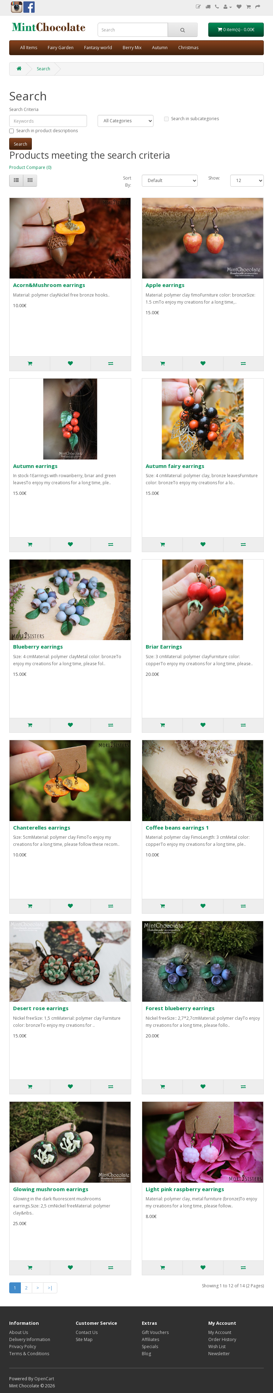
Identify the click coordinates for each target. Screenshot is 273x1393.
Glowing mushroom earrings (50, 1189)
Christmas (188, 48)
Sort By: (127, 181)
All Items (28, 48)
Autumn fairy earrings (175, 465)
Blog (146, 1354)
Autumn (160, 48)
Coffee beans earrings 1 (177, 827)
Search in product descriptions (43, 131)
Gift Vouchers (155, 1332)
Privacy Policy (22, 1347)
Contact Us (87, 1332)
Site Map (84, 1339)
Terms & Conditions (29, 1354)
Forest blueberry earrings (180, 1008)
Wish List (217, 1347)
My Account (219, 1332)
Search (43, 69)
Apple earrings (165, 284)
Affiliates (150, 1339)
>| (50, 1288)
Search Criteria (24, 109)
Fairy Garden (61, 48)
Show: (214, 178)
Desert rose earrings (41, 1008)
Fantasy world (98, 48)
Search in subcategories (191, 119)
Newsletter (219, 1354)
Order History (222, 1339)
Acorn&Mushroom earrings (49, 284)
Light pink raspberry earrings (185, 1189)
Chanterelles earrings (41, 827)
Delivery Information (29, 1339)
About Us (18, 1332)
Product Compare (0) (30, 167)
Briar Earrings (164, 646)
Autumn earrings (35, 465)
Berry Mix (132, 48)
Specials (150, 1347)
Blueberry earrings (38, 646)
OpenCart (44, 1379)
